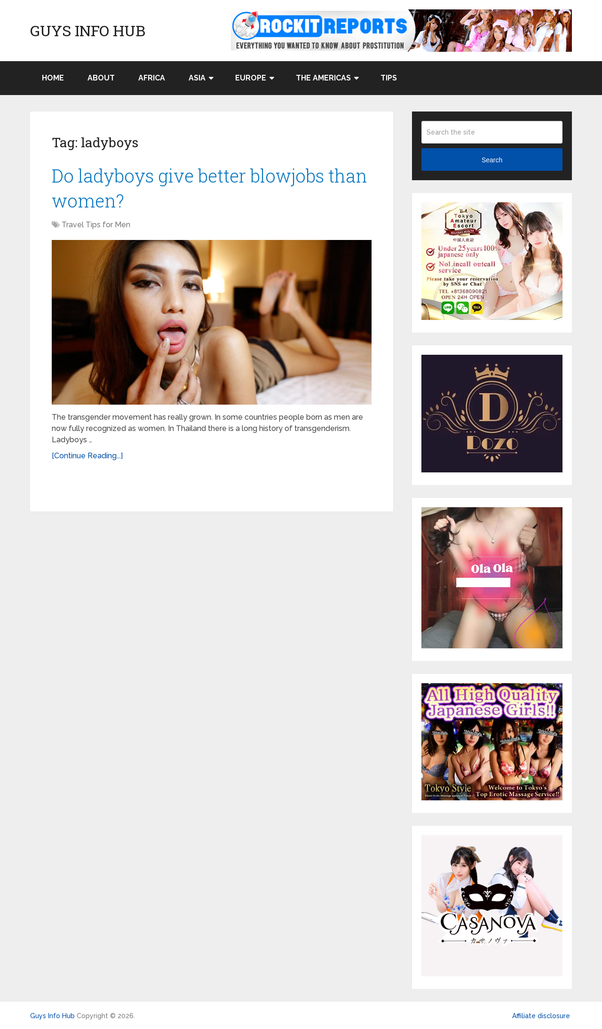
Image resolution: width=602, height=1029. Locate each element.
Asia (197, 77)
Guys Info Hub (87, 30)
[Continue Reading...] (87, 455)
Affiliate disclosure (541, 1016)
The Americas (323, 77)
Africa (151, 77)
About (101, 77)
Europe (250, 77)
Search (492, 160)
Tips (388, 77)
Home (53, 77)
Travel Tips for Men (96, 224)
